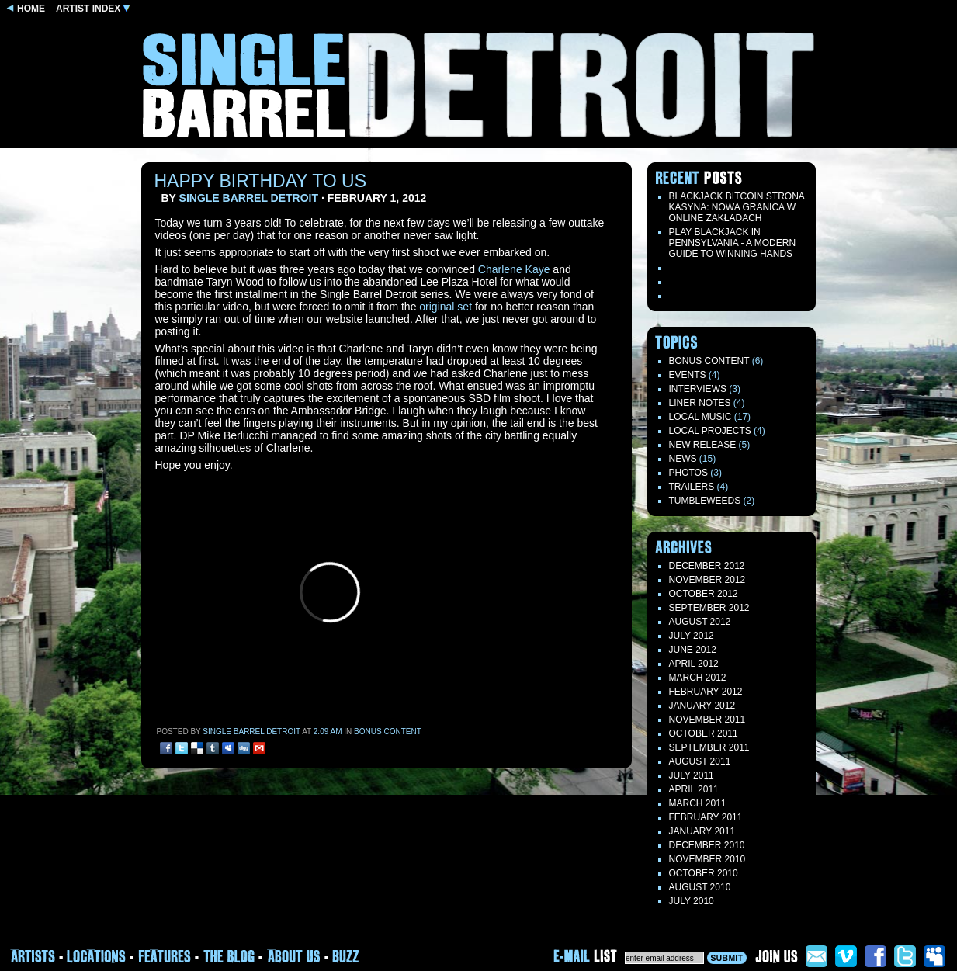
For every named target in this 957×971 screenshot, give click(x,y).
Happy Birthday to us (260, 181)
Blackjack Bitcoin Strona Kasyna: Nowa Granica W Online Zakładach (737, 207)
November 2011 (707, 719)
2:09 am (328, 731)
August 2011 (700, 761)
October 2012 (703, 593)
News (683, 458)
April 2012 (694, 663)
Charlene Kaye (514, 269)
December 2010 (707, 845)
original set (445, 306)
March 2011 (697, 803)
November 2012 (707, 579)
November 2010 (707, 859)
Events (687, 374)
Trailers (692, 486)
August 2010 (700, 887)
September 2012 (709, 607)
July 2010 (691, 901)
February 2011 (706, 817)
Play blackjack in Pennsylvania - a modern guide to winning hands (732, 243)
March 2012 (697, 677)
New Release (703, 444)
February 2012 (706, 691)
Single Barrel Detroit (248, 198)
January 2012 (702, 705)
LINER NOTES (700, 402)
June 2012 (692, 649)
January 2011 (702, 831)
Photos (688, 472)
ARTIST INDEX (93, 8)
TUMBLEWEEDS (705, 500)
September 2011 (709, 747)
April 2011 (694, 789)
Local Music (700, 416)
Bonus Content (387, 731)
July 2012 (691, 635)
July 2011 (691, 775)
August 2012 (700, 621)
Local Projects (710, 430)
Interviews (697, 388)
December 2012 (707, 565)
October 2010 (703, 873)
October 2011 (703, 733)
